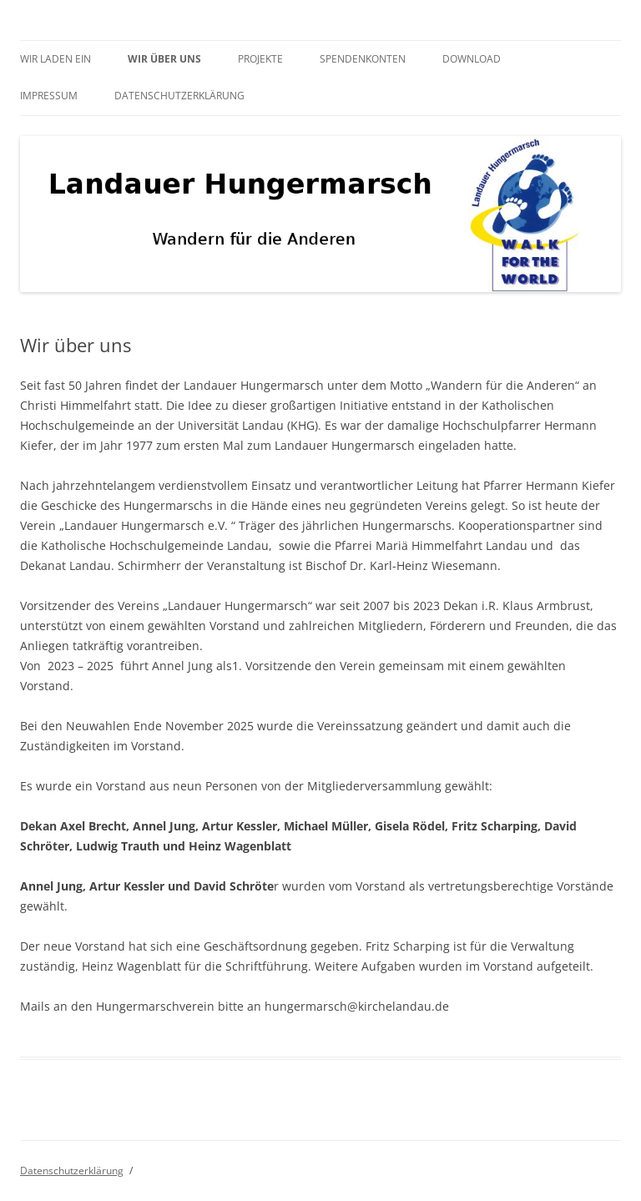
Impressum (49, 95)
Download (471, 59)
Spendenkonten (363, 59)
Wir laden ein (55, 59)
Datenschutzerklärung (179, 95)
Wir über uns (164, 59)
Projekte (260, 59)
